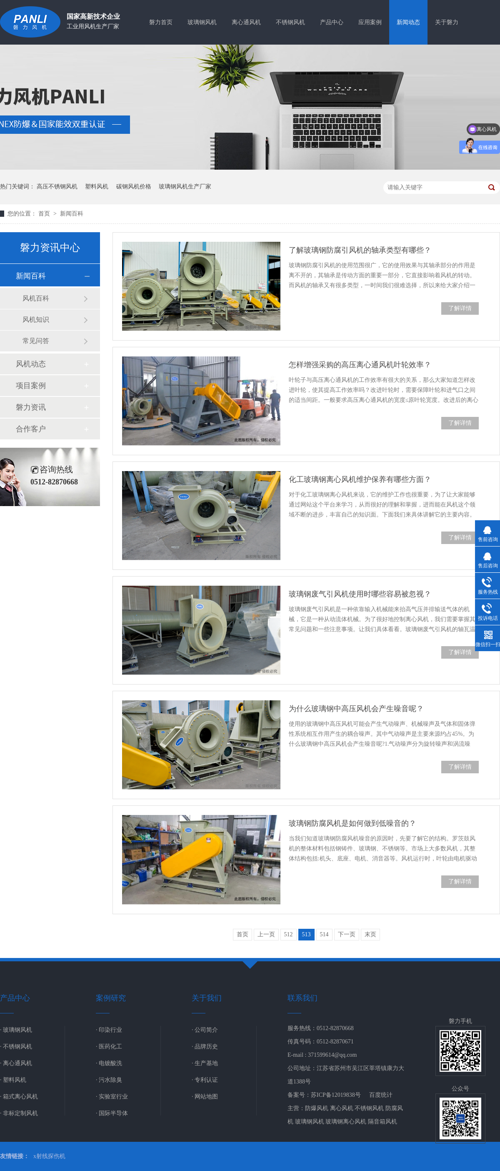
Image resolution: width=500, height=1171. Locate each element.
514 (324, 934)
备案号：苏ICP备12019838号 (324, 1095)
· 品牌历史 (205, 1046)
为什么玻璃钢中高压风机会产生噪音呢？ (356, 709)
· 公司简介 (205, 1030)
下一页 (346, 934)
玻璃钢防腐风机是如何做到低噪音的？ (352, 823)
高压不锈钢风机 (57, 186)
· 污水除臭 (109, 1080)
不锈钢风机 (290, 22)
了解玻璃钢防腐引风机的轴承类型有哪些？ (360, 250)
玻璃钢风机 (202, 22)
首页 (45, 214)
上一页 (266, 934)
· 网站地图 (205, 1096)
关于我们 (207, 998)
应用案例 (370, 22)
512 (288, 934)
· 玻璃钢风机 (16, 1030)
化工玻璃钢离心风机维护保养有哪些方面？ (360, 479)
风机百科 (35, 298)
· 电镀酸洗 (109, 1063)
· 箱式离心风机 (19, 1096)
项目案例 (31, 385)
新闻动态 (408, 22)
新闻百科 (71, 214)
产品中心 (331, 22)
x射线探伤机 (49, 1156)
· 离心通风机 (16, 1063)
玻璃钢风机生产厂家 (185, 186)
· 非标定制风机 (19, 1113)
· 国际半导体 (112, 1113)
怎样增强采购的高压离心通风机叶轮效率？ (360, 365)
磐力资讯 (31, 407)
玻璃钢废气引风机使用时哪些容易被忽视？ (360, 594)
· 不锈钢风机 (16, 1046)
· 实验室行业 (112, 1096)
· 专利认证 (205, 1080)
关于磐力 (446, 22)
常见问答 (35, 340)
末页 (370, 934)
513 (306, 934)
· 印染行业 (109, 1030)
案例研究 (111, 998)
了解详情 (460, 308)
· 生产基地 (205, 1063)
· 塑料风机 (13, 1080)
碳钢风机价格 (133, 186)
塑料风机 (96, 186)
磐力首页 (160, 22)
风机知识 (35, 319)
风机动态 (31, 364)
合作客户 (31, 429)
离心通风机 (246, 22)
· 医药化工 (109, 1046)
